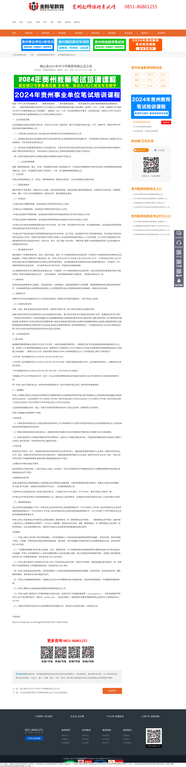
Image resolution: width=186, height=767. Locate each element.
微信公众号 (141, 150)
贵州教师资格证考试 (45, 55)
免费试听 (166, 122)
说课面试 (126, 735)
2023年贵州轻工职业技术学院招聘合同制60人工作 (151, 207)
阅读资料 (79, 33)
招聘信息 (29, 33)
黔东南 (68, 22)
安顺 (38, 22)
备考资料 (62, 33)
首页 (14, 33)
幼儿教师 (85, 743)
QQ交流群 (161, 150)
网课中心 (145, 33)
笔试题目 (85, 739)
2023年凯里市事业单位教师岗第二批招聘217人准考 (152, 222)
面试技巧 (105, 743)
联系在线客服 (34, 738)
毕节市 (150, 80)
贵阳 (14, 22)
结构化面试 (127, 743)
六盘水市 (150, 74)
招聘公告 (65, 735)
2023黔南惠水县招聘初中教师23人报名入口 (149, 203)
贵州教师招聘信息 (49, 70)
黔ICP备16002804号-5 (116, 758)
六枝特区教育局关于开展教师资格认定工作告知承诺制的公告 (45, 693)
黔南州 (137, 86)
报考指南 (45, 33)
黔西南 (77, 22)
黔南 (59, 22)
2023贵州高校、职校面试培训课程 (145, 131)
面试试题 (128, 33)
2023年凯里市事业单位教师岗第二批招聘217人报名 (152, 198)
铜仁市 (163, 80)
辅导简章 (95, 33)
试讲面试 (126, 739)
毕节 (45, 22)
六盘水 (30, 22)
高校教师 (65, 739)
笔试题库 (112, 33)
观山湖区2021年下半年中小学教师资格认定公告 (40, 689)
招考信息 (85, 735)
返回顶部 (179, 285)
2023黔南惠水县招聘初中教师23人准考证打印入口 (151, 226)
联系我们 (162, 33)
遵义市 (163, 74)
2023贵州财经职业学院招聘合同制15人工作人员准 (151, 234)
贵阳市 (137, 74)
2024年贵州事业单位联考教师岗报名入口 (148, 194)
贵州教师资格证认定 (66, 55)
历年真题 (105, 739)
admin (66, 70)
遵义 (21, 22)
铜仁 (52, 22)
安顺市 (137, 80)
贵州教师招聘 (21, 674)
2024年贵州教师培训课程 (142, 127)
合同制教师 (66, 743)
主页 (32, 55)
